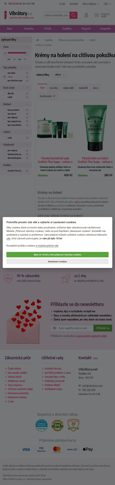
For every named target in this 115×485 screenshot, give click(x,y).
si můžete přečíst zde (47, 245)
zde (8, 238)
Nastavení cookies (57, 261)
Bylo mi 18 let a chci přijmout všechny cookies (57, 254)
